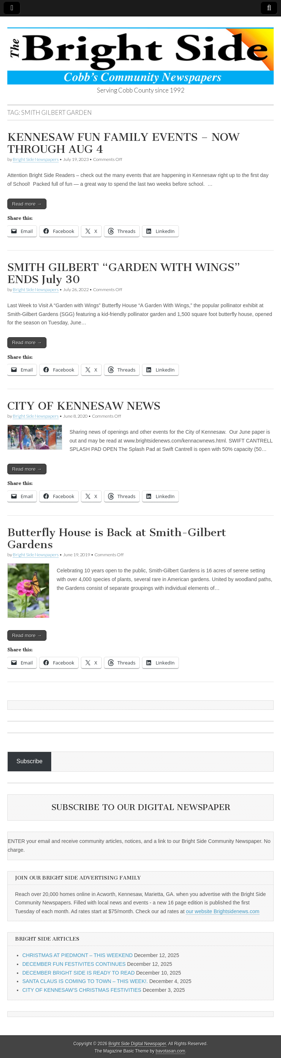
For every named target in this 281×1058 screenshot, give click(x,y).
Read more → (27, 204)
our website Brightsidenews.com (222, 911)
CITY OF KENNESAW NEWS (83, 406)
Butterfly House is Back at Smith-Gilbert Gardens (116, 538)
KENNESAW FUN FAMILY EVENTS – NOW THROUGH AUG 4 (123, 143)
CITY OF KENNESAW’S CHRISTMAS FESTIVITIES (81, 990)
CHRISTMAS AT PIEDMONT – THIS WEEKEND (77, 955)
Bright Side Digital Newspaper (137, 1043)
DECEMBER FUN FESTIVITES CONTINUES (73, 964)
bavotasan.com (171, 1051)
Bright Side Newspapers (36, 159)
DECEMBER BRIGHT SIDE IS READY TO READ (78, 973)
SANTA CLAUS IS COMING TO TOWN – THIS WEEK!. (85, 981)
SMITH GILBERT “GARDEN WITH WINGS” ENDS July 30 (123, 273)
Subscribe (29, 761)
